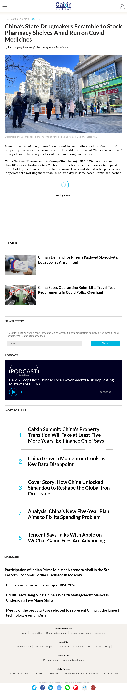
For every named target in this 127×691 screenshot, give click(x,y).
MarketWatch (54, 673)
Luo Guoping (15, 47)
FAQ (107, 646)
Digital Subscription (56, 632)
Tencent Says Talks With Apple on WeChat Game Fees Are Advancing (66, 537)
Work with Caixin (82, 646)
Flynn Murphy (43, 47)
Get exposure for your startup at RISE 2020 (41, 585)
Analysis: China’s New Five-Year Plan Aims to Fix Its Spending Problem (68, 514)
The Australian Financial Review (81, 673)
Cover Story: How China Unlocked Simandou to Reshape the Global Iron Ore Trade (69, 487)
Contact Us (63, 646)
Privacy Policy (50, 659)
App (24, 632)
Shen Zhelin (62, 47)
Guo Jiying (29, 47)
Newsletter (36, 632)
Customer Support (44, 646)
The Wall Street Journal (20, 673)
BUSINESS (36, 18)
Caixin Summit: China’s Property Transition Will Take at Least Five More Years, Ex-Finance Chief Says (66, 435)
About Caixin (24, 646)
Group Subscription (81, 632)
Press (98, 646)
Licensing (100, 632)
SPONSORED (13, 556)
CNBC (39, 673)
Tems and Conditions (73, 659)
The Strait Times (110, 673)
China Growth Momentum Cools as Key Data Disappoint (66, 461)
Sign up (105, 343)
